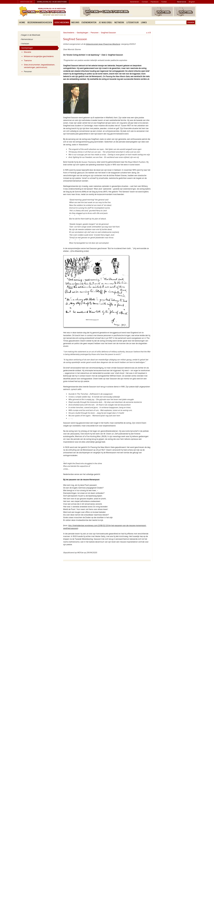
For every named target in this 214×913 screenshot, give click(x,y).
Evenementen (89, 22)
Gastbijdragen (82, 32)
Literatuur (132, 22)
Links (144, 22)
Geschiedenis (61, 22)
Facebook (155, 2)
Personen (28, 71)
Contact (145, 2)
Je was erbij (105, 22)
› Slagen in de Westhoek (30, 35)
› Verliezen (24, 43)
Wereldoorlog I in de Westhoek (52, 2)
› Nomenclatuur (26, 39)
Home (22, 22)
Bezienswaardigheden (39, 22)
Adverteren (134, 2)
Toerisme (28, 60)
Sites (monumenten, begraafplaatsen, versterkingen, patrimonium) (39, 66)
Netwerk (119, 22)
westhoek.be (26, 2)
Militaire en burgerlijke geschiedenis (39, 56)
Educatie (27, 52)
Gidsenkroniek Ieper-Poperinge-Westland (103, 44)
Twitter (164, 2)
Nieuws (75, 22)
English (192, 2)
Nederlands (181, 2)
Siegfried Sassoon (108, 32)
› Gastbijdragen (26, 48)
